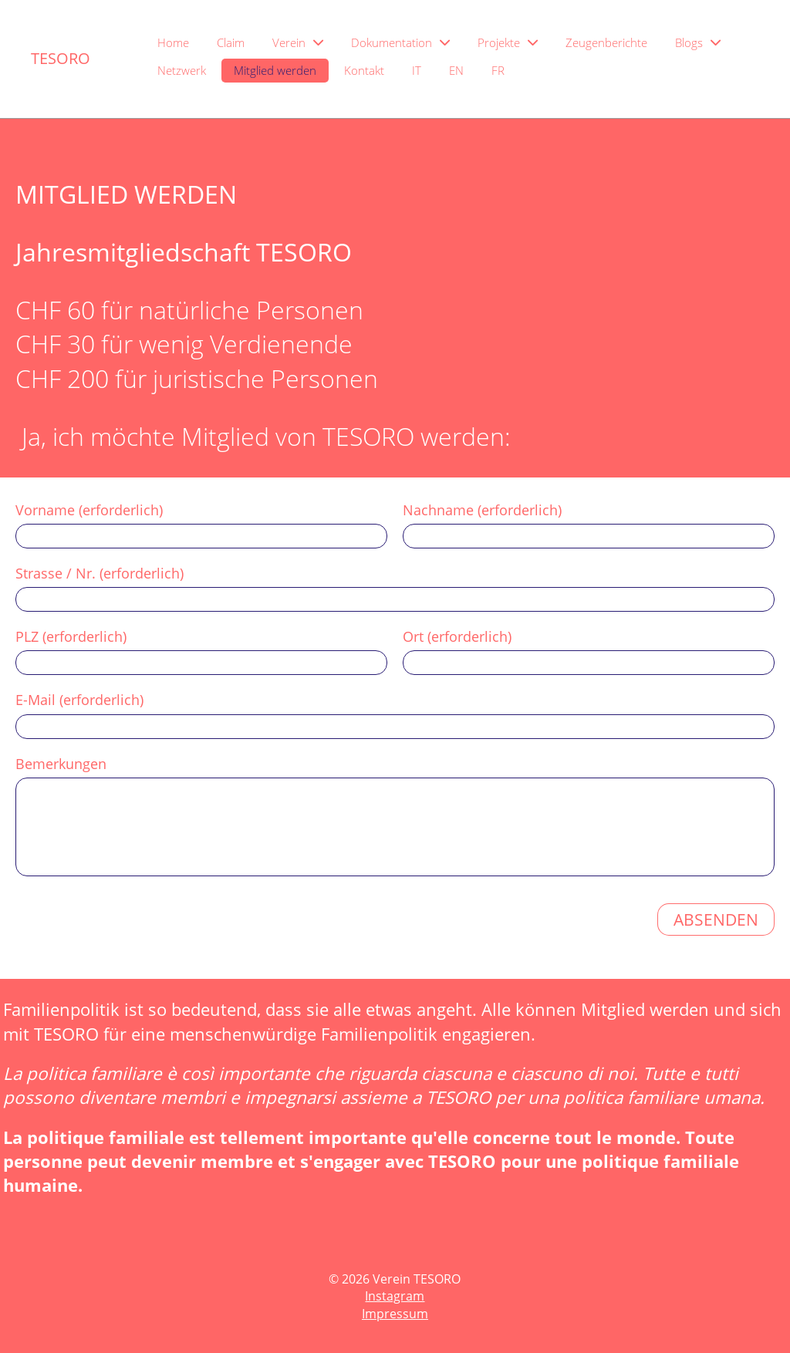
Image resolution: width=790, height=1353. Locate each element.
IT (416, 70)
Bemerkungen (60, 763)
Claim (231, 42)
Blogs (698, 42)
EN (456, 70)
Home (173, 42)
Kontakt (364, 70)
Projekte (508, 42)
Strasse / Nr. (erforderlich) (99, 573)
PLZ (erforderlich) (71, 636)
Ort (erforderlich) (457, 636)
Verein (297, 42)
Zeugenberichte (606, 42)
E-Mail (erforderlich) (79, 699)
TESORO (60, 58)
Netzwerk (181, 70)
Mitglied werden (275, 70)
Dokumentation (400, 42)
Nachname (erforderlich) (482, 510)
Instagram (394, 1295)
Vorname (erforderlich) (89, 510)
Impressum (395, 1313)
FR (498, 70)
